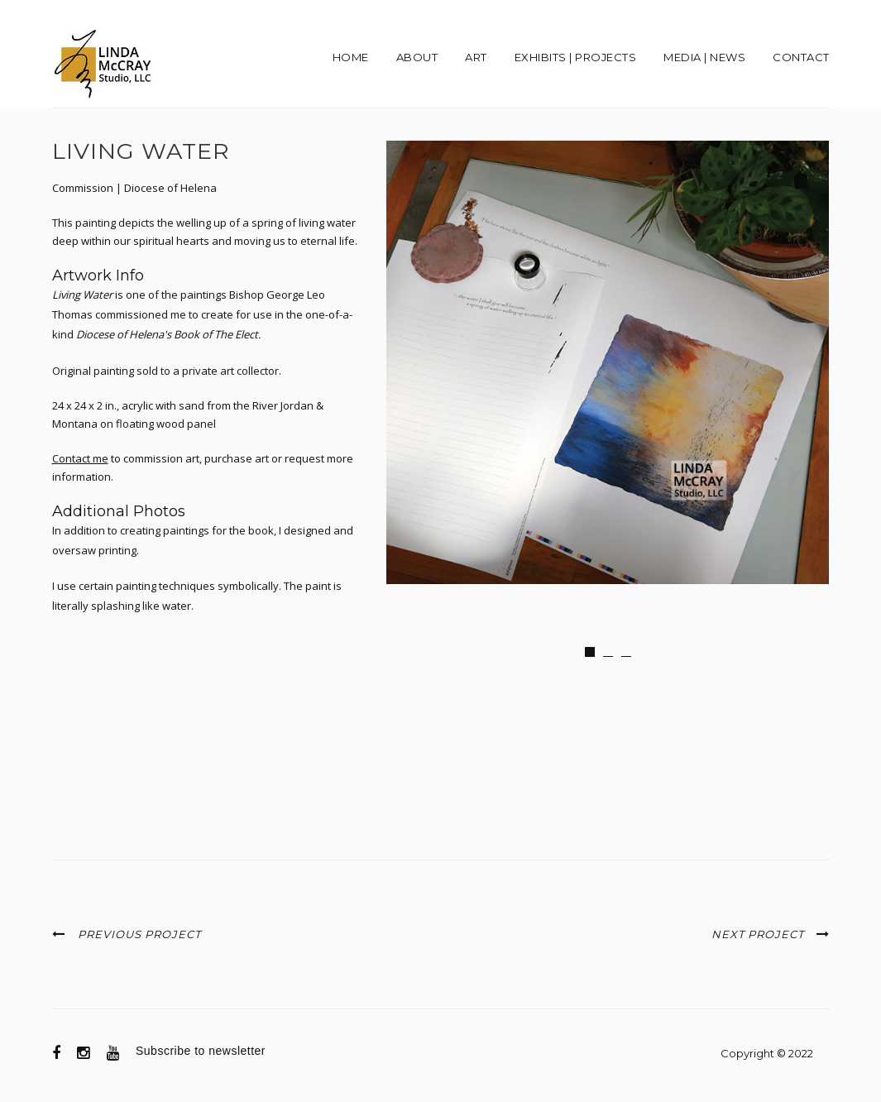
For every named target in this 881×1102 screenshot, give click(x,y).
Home (351, 57)
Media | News (704, 57)
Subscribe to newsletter (201, 1050)
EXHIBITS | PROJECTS (576, 57)
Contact (801, 57)
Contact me (80, 458)
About (417, 57)
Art (476, 57)
